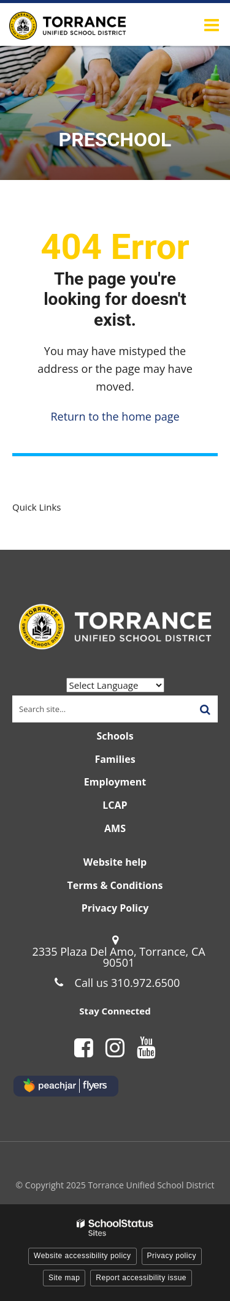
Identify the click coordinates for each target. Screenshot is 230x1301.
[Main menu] (211, 24)
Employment (115, 782)
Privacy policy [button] (171, 1255)
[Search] (205, 709)
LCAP (114, 805)
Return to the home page (114, 416)
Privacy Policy (115, 908)
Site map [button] (64, 1277)
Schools (114, 736)
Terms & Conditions (115, 885)
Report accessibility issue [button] (141, 1277)
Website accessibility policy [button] (82, 1255)
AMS (115, 828)
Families (114, 759)
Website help (115, 862)
